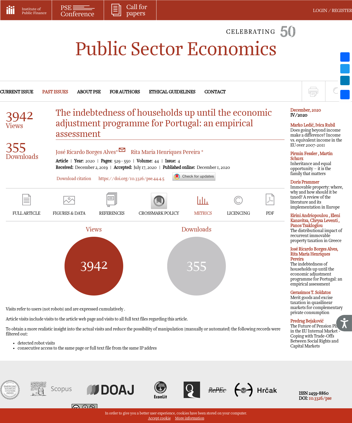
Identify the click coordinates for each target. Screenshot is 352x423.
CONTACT (215, 92)
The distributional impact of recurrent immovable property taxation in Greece (316, 228)
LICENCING (238, 213)
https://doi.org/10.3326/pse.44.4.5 (131, 178)
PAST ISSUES (55, 92)
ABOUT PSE (89, 92)
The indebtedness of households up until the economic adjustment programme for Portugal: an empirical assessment (316, 267)
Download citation (74, 178)
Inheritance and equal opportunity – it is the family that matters (311, 163)
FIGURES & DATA (69, 213)
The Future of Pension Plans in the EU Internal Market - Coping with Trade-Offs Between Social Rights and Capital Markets (316, 334)
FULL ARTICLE (26, 213)
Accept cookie (159, 418)
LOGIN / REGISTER (332, 11)
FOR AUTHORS (125, 92)
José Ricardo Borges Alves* (90, 152)
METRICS (203, 213)
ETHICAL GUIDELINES (172, 92)
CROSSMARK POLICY (159, 213)
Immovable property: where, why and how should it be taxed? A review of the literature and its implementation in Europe (316, 195)
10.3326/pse (320, 398)
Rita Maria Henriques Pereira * (167, 152)
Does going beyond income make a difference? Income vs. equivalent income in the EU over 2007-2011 (316, 135)
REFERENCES (111, 213)
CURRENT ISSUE (16, 92)
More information (189, 418)
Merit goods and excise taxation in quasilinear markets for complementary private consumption (316, 302)
